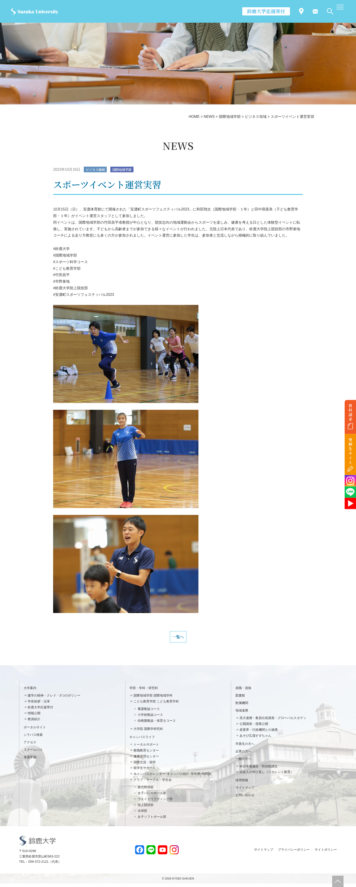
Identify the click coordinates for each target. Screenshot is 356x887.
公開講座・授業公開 (254, 727)
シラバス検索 (33, 738)
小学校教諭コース (150, 718)
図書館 (240, 699)
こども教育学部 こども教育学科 (156, 705)
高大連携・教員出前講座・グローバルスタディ (273, 721)
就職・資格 (243, 691)
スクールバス (33, 753)
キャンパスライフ (142, 740)
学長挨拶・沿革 (39, 705)
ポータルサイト (35, 730)
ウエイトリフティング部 (155, 802)
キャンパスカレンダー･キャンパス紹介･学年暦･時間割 (172, 777)
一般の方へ (243, 762)
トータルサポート (146, 748)
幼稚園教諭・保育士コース (157, 724)
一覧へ (178, 639)
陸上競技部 (145, 808)
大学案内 (30, 691)
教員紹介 (34, 722)
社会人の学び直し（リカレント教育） (267, 775)
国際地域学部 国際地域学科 (153, 699)
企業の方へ (243, 754)
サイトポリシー (326, 853)
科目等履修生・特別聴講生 (259, 769)
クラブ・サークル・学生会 (153, 783)
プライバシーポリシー (294, 853)
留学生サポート (145, 771)
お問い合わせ (245, 799)
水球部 (142, 814)
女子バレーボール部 (152, 796)
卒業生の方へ (245, 747)
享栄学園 (30, 760)
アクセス (30, 745)
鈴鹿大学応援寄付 (266, 11)
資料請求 (350, 412)
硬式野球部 (145, 791)
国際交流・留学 (145, 765)
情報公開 (34, 716)
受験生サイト (350, 451)
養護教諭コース (149, 712)
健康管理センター (146, 759)
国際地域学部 (127, 169)
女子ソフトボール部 (152, 820)
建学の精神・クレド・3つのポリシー (54, 699)
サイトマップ (245, 791)
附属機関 (241, 706)
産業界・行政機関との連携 (259, 733)
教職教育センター (146, 754)
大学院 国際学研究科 (148, 732)
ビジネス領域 (97, 169)
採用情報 (241, 784)
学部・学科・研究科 (143, 691)
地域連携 (241, 714)
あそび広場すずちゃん (255, 739)
